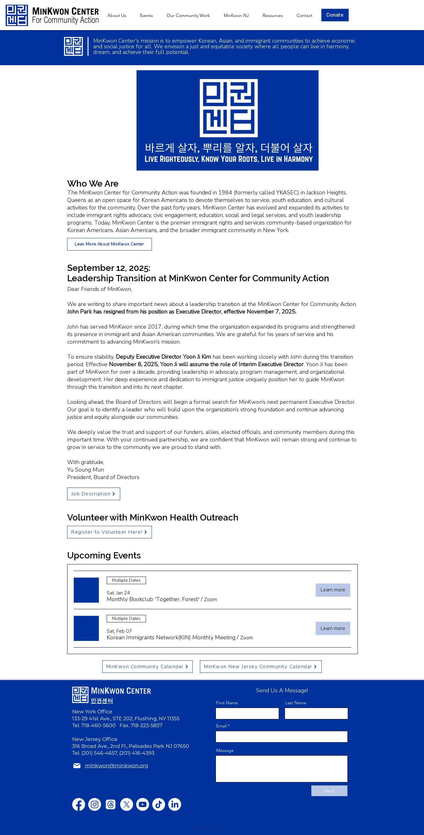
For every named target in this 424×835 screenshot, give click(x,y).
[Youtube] (142, 804)
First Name (227, 702)
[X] (126, 804)
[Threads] (110, 804)
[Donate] (335, 15)
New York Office (92, 712)
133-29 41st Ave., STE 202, (103, 718)
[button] (236, 15)
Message (225, 750)
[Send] (329, 790)
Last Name (295, 702)
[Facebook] (78, 804)
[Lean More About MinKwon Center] (109, 244)
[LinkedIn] (174, 804)
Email (221, 726)
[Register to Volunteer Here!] (109, 532)
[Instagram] (94, 804)
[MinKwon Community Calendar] (147, 666)
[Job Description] (93, 494)
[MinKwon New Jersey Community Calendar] (261, 666)
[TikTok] (158, 804)
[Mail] (77, 765)
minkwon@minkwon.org (122, 676)
